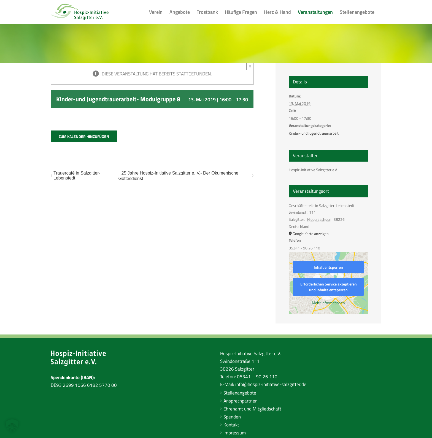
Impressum (234, 432)
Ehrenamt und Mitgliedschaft (252, 408)
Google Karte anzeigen (311, 233)
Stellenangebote (239, 392)
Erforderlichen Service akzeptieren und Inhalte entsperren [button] (328, 287)
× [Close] (250, 66)
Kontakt (231, 424)
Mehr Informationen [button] (328, 302)
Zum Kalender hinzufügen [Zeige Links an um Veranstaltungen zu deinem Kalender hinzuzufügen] (84, 136)
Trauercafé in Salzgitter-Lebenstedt (76, 175)
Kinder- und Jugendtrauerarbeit (314, 133)
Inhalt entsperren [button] (328, 267)
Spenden (232, 416)
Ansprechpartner (240, 400)
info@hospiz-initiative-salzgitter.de (270, 384)
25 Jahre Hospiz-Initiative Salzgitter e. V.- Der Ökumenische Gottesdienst (178, 176)
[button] (12, 426)
